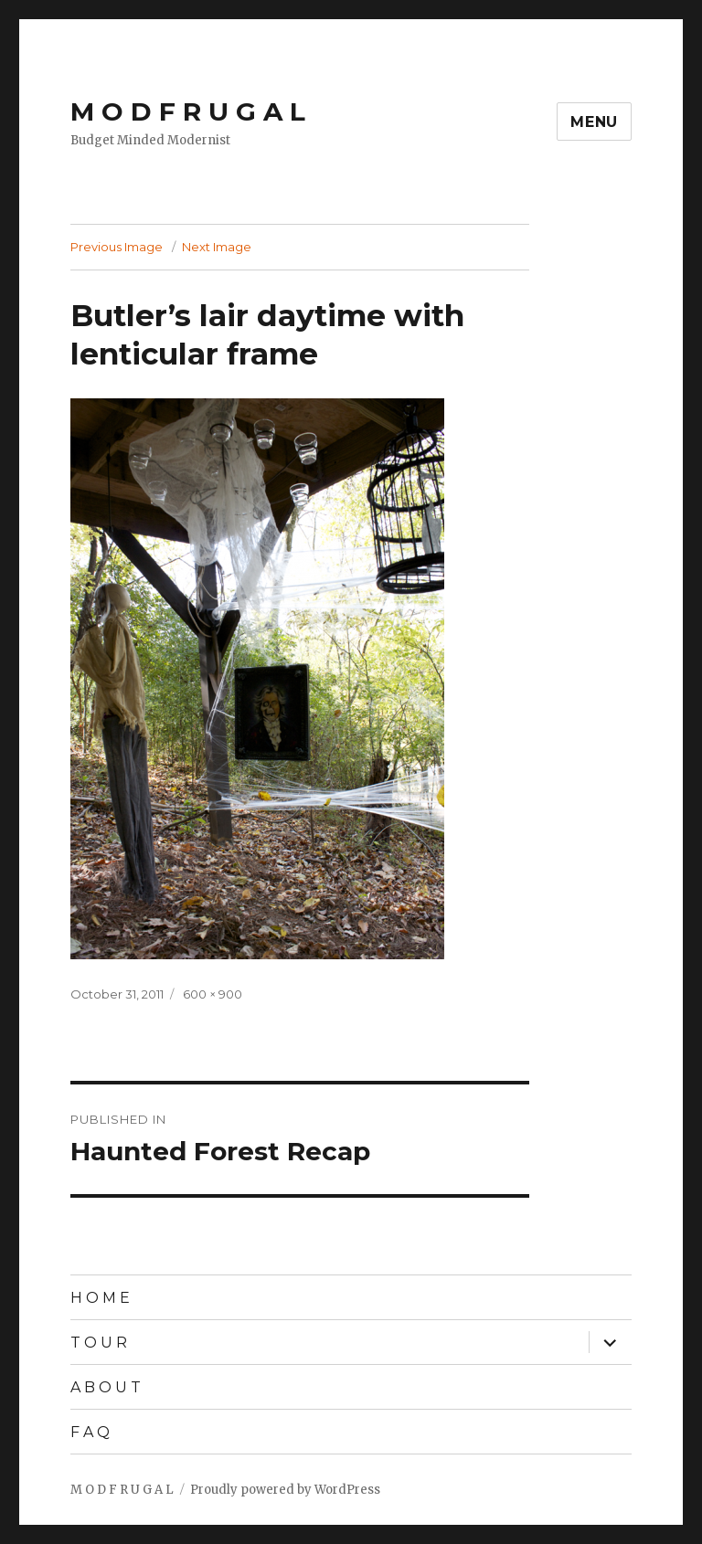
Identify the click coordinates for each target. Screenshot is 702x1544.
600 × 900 (212, 994)
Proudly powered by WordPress (285, 1489)
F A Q (90, 1432)
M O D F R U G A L (187, 111)
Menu (594, 122)
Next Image (216, 246)
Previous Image (116, 246)
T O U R (98, 1342)
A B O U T (105, 1387)
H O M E (100, 1297)
